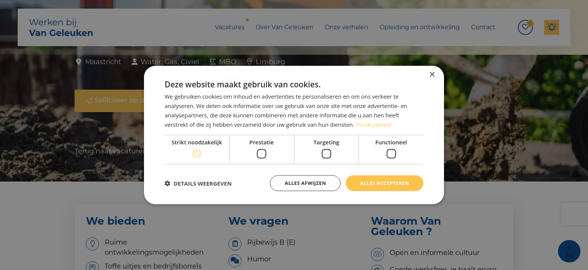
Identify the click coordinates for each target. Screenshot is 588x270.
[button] (198, 183)
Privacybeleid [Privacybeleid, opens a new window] (374, 123)
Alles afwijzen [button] (301, 183)
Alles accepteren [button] (383, 183)
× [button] (432, 74)
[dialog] (294, 135)
